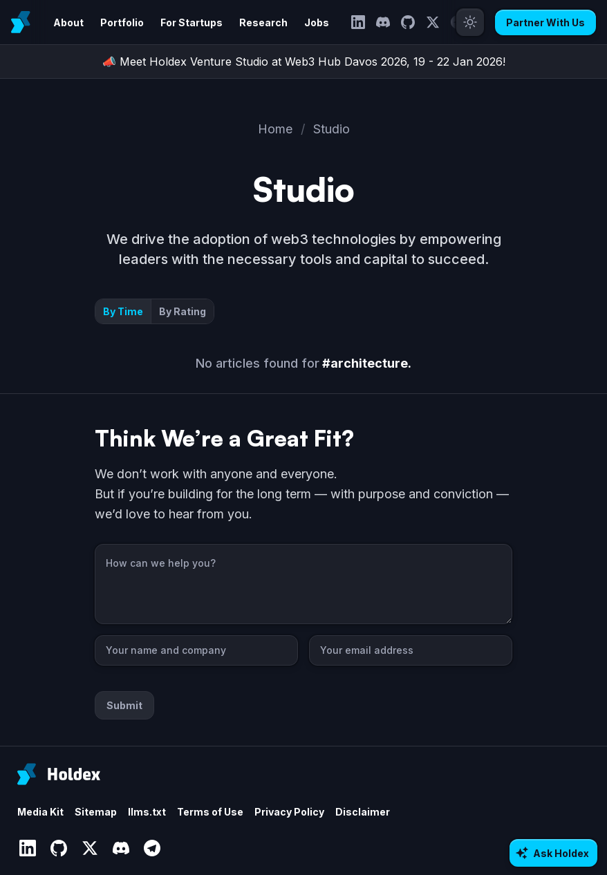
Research (263, 22)
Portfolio (122, 22)
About (68, 22)
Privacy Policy (289, 812)
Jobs (316, 22)
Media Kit (40, 812)
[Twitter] (433, 22)
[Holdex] (58, 774)
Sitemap (96, 812)
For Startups (191, 22)
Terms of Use (210, 812)
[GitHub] (408, 22)
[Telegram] (152, 848)
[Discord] (383, 22)
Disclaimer (362, 812)
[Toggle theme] (470, 22)
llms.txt (147, 812)
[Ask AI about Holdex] (553, 853)
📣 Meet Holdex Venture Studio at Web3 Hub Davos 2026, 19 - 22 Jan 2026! (303, 61)
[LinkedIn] (358, 22)
